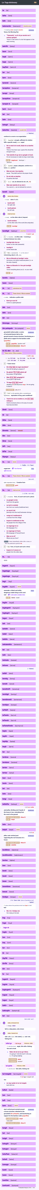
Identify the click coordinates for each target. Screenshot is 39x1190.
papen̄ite (7, 340)
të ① (29, 356)
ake (33, 356)
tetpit (13, 819)
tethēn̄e (13, 845)
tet (29, 807)
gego (19, 1059)
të (29, 181)
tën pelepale (15, 1113)
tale (12, 30)
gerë (16, 485)
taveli (29, 234)
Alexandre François (23, 1187)
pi (11, 273)
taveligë (14, 226)
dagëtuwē (14, 160)
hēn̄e (32, 807)
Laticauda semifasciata (16, 595)
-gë (33, 234)
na (21, 543)
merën (20, 30)
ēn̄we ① (23, 346)
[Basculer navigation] (35, 2)
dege (24, 384)
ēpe (26, 905)
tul (22, 1077)
